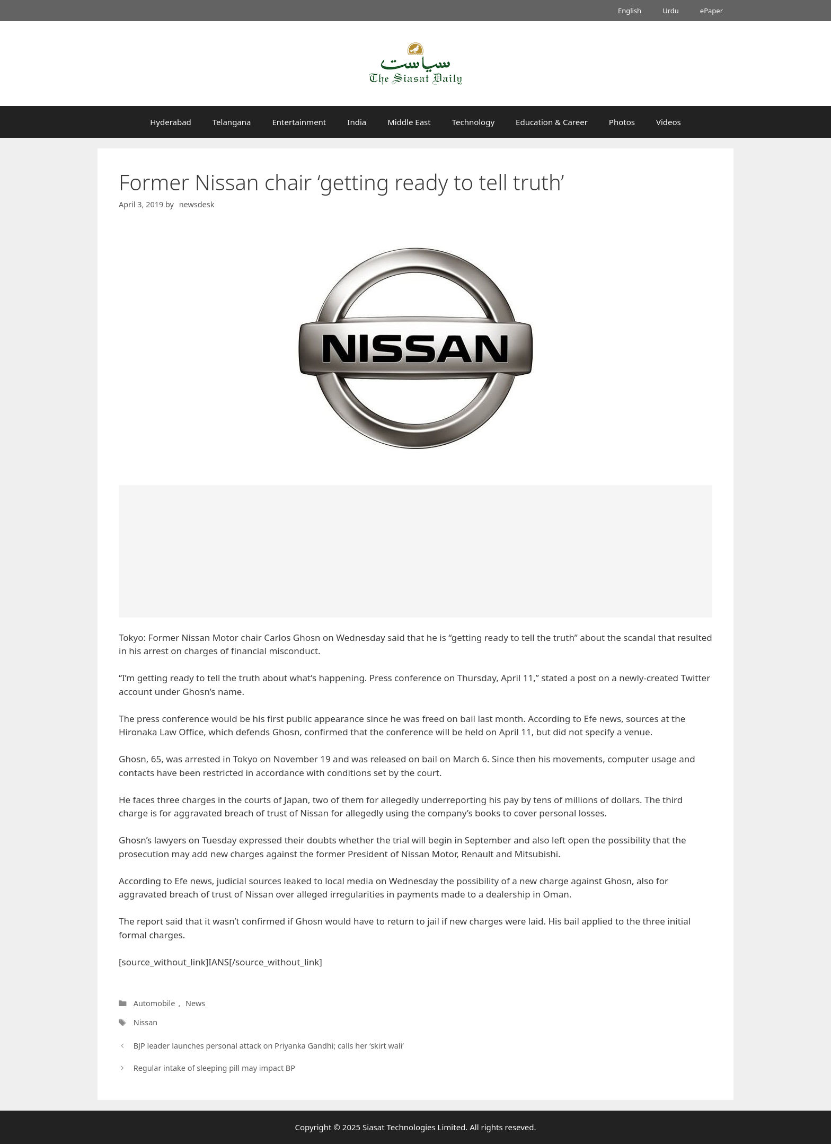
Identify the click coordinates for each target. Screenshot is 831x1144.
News (195, 1003)
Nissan (146, 1022)
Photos (622, 122)
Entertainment (299, 122)
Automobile (154, 1003)
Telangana (232, 122)
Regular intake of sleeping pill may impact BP (214, 1068)
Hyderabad (170, 122)
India (356, 122)
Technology (473, 122)
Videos (668, 122)
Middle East (409, 122)
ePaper (711, 10)
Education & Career (552, 122)
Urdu (670, 10)
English (629, 10)
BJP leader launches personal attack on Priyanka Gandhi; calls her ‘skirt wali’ (269, 1046)
